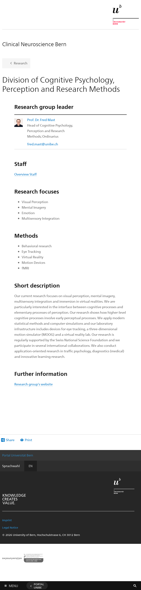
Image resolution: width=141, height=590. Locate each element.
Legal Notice (10, 527)
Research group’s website (33, 384)
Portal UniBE (39, 585)
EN (30, 466)
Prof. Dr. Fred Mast (41, 119)
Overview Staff (25, 174)
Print (28, 439)
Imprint (7, 520)
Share (10, 439)
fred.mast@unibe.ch (42, 144)
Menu (13, 585)
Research (20, 63)
